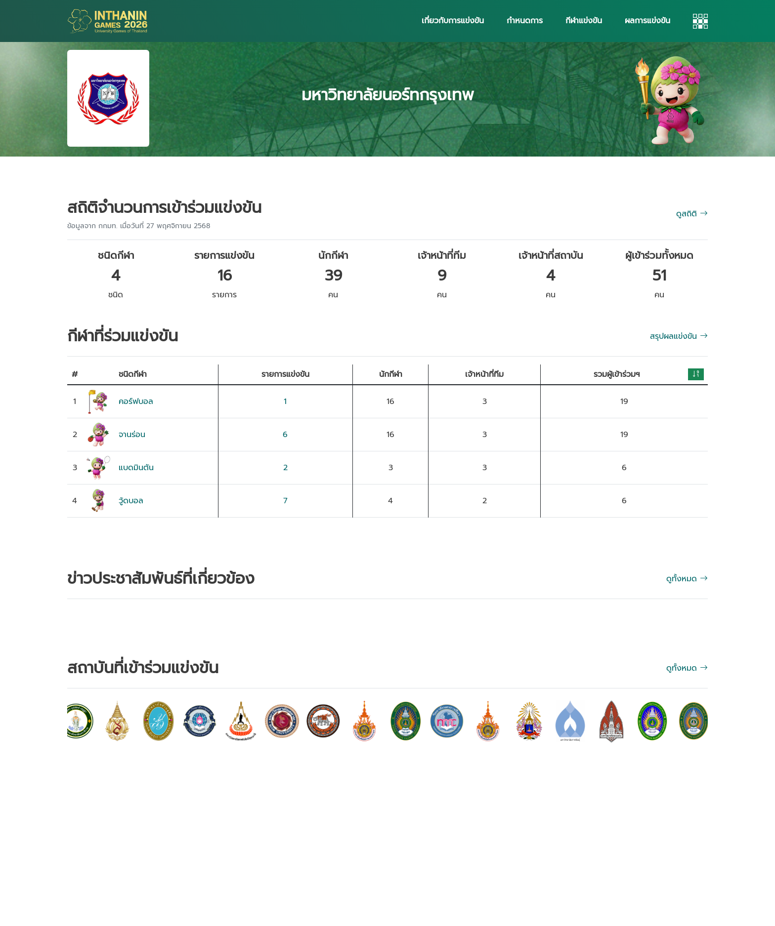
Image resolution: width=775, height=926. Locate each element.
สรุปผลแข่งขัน (679, 336)
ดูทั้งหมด (687, 668)
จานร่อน (132, 435)
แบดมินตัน (136, 468)
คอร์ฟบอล (136, 401)
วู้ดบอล (131, 501)
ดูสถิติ (692, 214)
